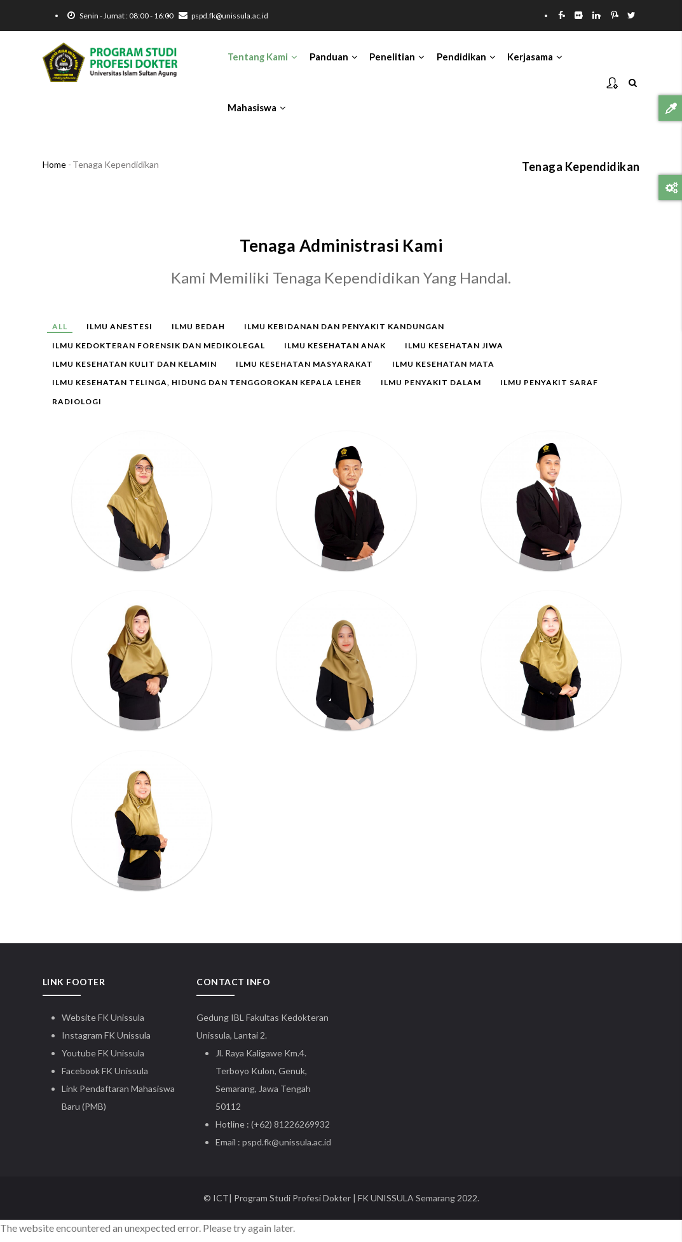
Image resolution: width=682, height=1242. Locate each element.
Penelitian (400, 58)
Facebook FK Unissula (105, 1076)
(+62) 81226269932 (290, 1129)
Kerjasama (540, 58)
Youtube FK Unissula (104, 1058)
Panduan (336, 58)
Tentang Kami (263, 58)
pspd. (253, 1147)
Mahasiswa (257, 112)
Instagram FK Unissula (106, 1040)
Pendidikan (470, 58)
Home (54, 170)
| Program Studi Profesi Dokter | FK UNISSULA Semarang (342, 1203)
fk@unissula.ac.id (297, 1147)
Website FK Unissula (103, 1023)
